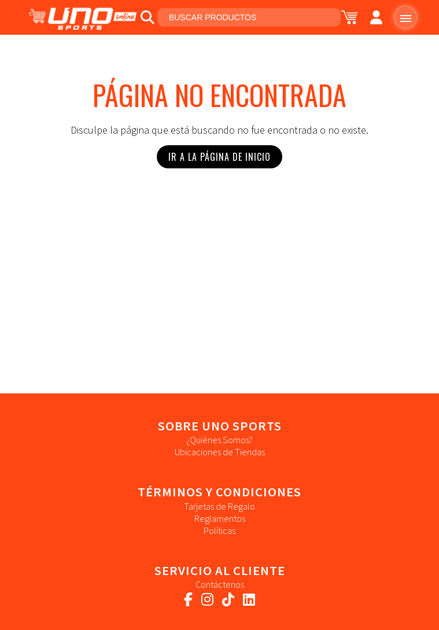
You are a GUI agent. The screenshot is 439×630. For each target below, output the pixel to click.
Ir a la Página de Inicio (219, 157)
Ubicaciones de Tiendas (220, 452)
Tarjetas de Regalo (219, 506)
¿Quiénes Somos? (219, 439)
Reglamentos (219, 518)
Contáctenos (219, 584)
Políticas (219, 530)
